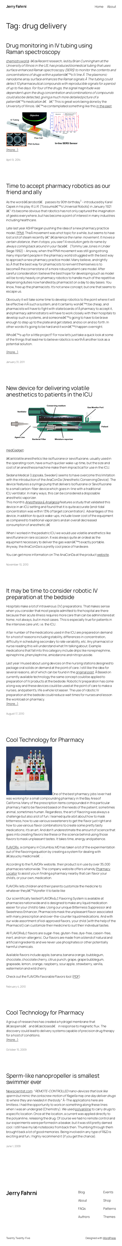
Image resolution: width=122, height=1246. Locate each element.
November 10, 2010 (17, 564)
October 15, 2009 (16, 1049)
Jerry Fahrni (16, 6)
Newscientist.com (19, 1091)
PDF (76, 976)
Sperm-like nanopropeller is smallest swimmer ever (53, 1078)
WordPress (109, 1238)
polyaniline (83, 1109)
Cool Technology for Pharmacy (45, 740)
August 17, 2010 (15, 713)
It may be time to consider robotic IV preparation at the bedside (52, 593)
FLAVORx (12, 847)
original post (85, 672)
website (103, 554)
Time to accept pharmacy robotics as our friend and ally (58, 189)
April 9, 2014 (13, 159)
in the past (104, 106)
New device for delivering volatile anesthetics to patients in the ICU (49, 391)
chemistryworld (17, 61)
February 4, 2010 (16, 986)
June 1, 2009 (13, 1146)
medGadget (15, 450)
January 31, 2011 (15, 362)
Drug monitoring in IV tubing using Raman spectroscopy (49, 48)
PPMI (20, 233)
